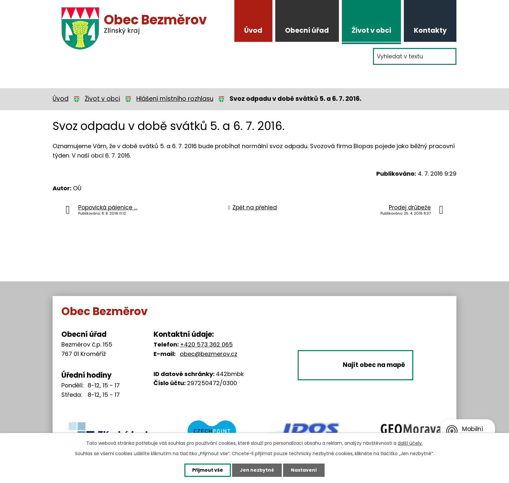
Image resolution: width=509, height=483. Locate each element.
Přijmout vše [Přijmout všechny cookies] (207, 470)
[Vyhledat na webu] (414, 56)
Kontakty (430, 30)
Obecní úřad (307, 30)
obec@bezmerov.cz (208, 354)
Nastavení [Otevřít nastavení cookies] (304, 470)
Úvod (253, 30)
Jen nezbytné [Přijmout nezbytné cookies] (257, 470)
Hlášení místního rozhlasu (174, 98)
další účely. (410, 443)
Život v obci (371, 30)
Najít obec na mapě (374, 365)
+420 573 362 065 (206, 344)
